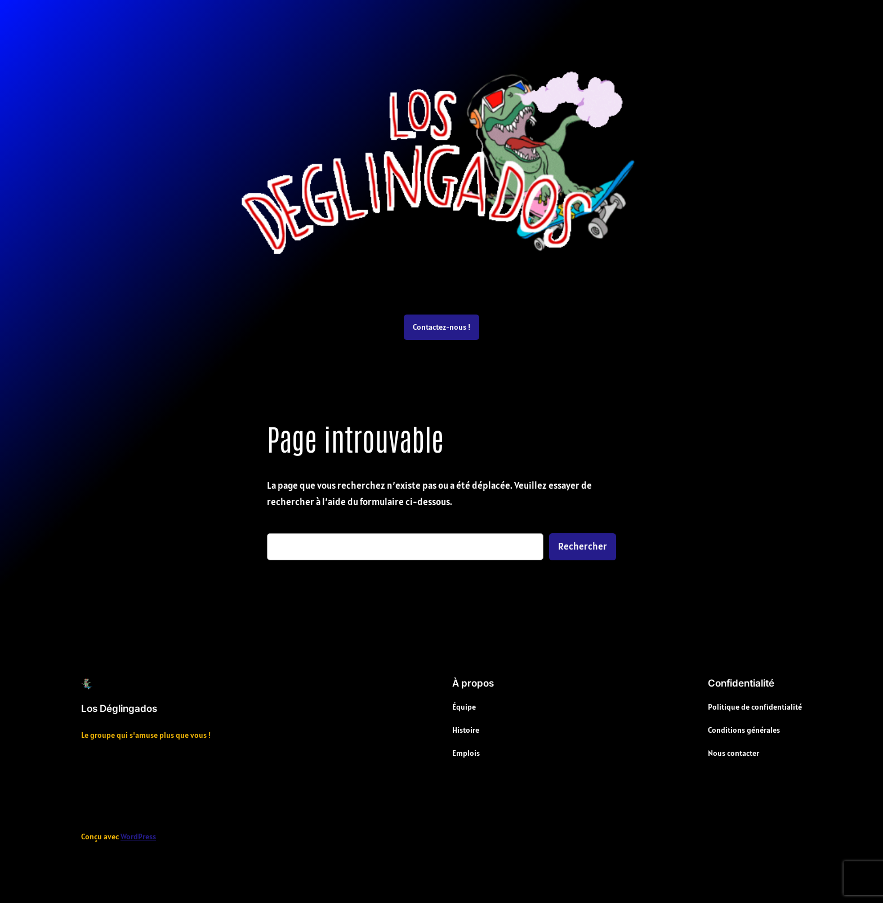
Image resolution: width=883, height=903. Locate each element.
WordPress (138, 836)
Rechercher (582, 546)
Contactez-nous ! (441, 327)
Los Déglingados (119, 708)
